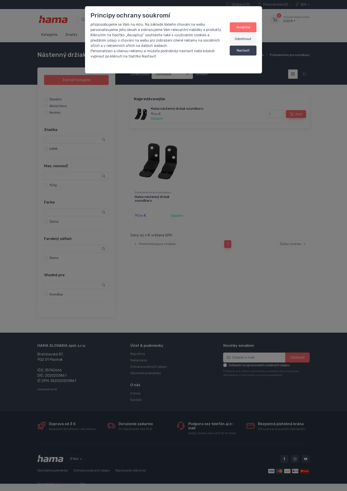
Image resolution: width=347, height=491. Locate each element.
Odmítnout (243, 39)
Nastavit (243, 50)
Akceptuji (243, 27)
